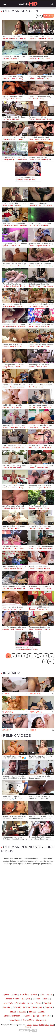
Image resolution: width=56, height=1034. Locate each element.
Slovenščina (28, 1020)
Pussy (50, 38)
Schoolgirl (37, 589)
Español (48, 1007)
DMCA (41, 1025)
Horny (48, 58)
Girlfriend (15, 119)
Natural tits (44, 427)
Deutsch (17, 1007)
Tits (24, 589)
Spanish (5, 246)
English (32, 1012)
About (52, 1025)
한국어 (34, 995)
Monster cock (45, 139)
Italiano (26, 1007)
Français (26, 1016)
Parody (8, 548)
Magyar (46, 999)
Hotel (13, 99)
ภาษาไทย (24, 995)
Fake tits (11, 367)
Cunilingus (32, 38)
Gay (12, 159)
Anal (44, 38)
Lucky (40, 38)
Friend (23, 159)
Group (31, 548)
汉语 (42, 995)
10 (45, 661)
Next (51, 661)
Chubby (47, 326)
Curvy (12, 427)
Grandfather (6, 38)
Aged (30, 447)
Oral (3, 528)
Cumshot (15, 38)
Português (20, 1003)
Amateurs (23, 38)
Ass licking (6, 58)
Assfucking (21, 326)
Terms (29, 1025)
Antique (13, 609)
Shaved (19, 306)
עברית (30, 1003)
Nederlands (15, 1020)
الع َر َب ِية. (8, 1003)
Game (31, 589)
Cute (18, 205)
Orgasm (5, 205)
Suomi (49, 995)
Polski (38, 1003)
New (39, 16)
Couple (19, 569)
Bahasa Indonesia (12, 1016)
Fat (41, 326)
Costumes (19, 180)
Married (5, 326)
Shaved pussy (41, 119)
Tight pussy (6, 447)
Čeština (36, 999)
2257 (47, 1025)
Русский (22, 1012)
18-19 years (16, 447)
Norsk (14, 995)
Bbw (16, 427)
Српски (6, 995)
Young (42, 99)
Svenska (6, 1007)
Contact (28, 1027)
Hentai (49, 589)
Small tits (32, 367)
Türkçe (41, 1012)
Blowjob (35, 99)
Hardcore (41, 58)
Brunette (23, 225)
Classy (31, 139)
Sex (40, 205)
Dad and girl (33, 205)
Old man (36, 225)
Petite (46, 306)
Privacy (35, 1025)
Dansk (13, 1012)
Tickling (5, 306)
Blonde (18, 367)
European (5, 79)
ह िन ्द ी (46, 1016)
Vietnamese (22, 266)
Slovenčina (41, 1020)
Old (30, 99)
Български (37, 1007)
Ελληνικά (26, 999)
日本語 (36, 1016)
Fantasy (50, 286)
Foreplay (48, 447)
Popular (48, 16)
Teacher (31, 119)
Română (47, 1003)
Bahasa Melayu (12, 999)
